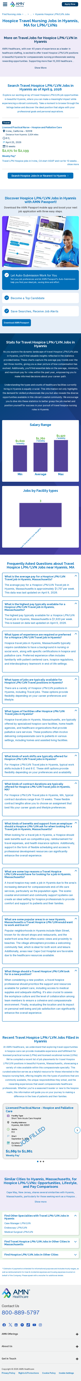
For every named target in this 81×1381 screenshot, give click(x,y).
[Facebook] (4, 1324)
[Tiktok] (28, 1324)
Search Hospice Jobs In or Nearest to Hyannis (40, 175)
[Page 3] (43, 1161)
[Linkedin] (16, 1324)
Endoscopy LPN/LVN (15, 1228)
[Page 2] (40, 1161)
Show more (41, 1202)
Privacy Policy (8, 1373)
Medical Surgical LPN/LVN (18, 1232)
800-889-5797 (21, 1312)
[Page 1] (37, 1161)
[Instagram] (40, 1324)
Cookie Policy (49, 1373)
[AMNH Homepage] (17, 4)
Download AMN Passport (16, 323)
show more (73, 164)
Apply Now (70, 4)
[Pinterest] (22, 1324)
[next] (77, 1130)
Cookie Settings (66, 1373)
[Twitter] (10, 1324)
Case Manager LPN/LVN (17, 1223)
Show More (40, 68)
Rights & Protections (28, 1373)
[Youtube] (34, 1324)
